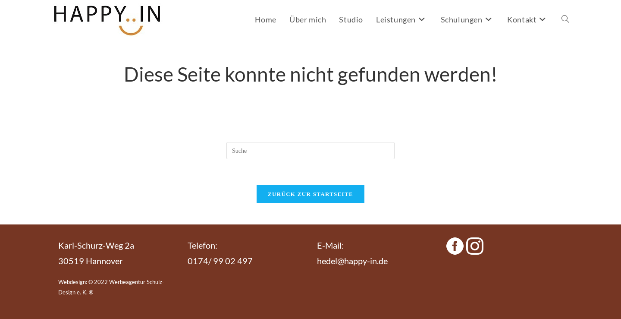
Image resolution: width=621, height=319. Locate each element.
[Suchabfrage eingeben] (310, 150)
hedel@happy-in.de (352, 261)
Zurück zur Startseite (310, 194)
